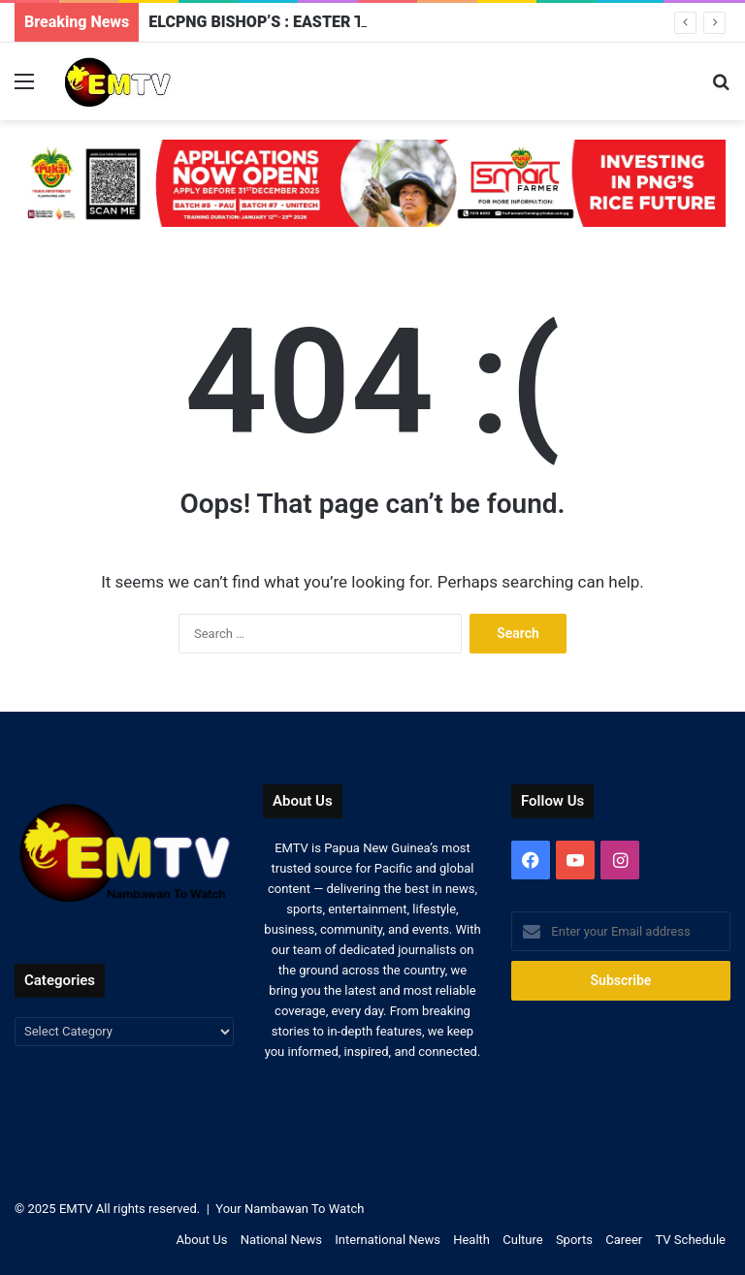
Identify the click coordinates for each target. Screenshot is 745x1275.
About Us (201, 1239)
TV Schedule (691, 1239)
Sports (574, 1239)
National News (281, 1239)
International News (387, 1239)
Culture (522, 1239)
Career (623, 1239)
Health (471, 1239)
